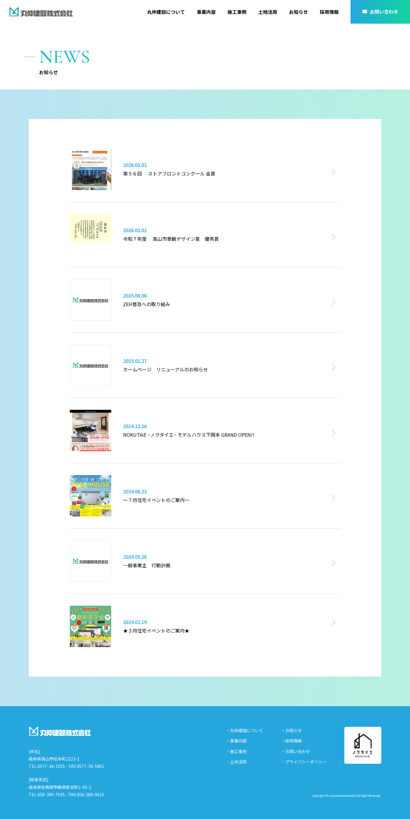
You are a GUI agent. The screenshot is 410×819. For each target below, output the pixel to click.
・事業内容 (236, 741)
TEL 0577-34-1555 (47, 766)
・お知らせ (291, 730)
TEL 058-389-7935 (47, 794)
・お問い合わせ (295, 751)
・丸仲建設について (244, 730)
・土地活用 (236, 762)
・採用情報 (291, 741)
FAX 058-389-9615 (86, 794)
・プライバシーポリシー (304, 762)
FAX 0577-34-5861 (86, 766)
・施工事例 (236, 751)
